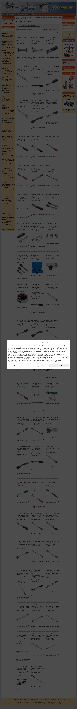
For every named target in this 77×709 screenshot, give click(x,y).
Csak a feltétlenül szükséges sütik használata (38, 365)
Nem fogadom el (18, 365)
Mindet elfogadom (59, 365)
